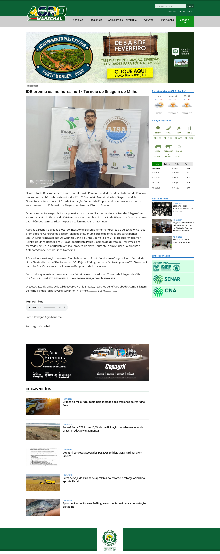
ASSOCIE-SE (185, 21)
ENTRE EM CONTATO (186, 12)
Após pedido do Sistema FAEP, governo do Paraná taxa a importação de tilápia (104, 505)
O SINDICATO (171, 12)
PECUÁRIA (131, 20)
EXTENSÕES (167, 20)
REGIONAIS (96, 20)
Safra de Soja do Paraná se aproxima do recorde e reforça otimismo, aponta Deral (104, 479)
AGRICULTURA (115, 20)
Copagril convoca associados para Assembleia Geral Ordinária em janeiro (102, 454)
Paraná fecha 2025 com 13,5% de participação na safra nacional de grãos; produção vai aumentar (103, 429)
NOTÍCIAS (78, 20)
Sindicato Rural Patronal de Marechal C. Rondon (183, 208)
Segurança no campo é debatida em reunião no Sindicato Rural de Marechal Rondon (183, 226)
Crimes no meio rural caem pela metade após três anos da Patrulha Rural (104, 403)
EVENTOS (148, 20)
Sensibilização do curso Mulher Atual (181, 240)
